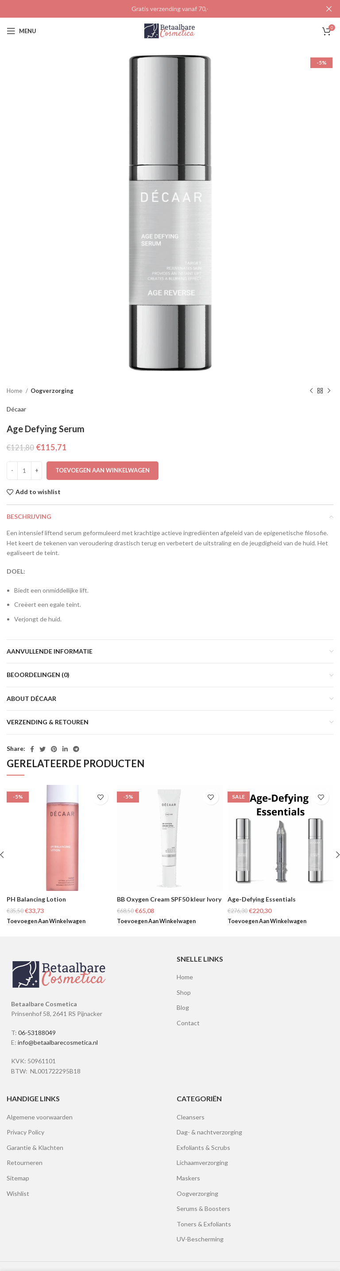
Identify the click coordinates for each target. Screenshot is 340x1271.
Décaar (16, 408)
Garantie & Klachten (35, 1146)
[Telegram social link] (76, 747)
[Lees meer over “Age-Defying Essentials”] (267, 920)
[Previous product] (311, 389)
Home (15, 389)
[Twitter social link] (42, 747)
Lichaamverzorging (202, 1161)
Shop (184, 991)
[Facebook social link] (32, 747)
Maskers (188, 1177)
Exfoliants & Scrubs (203, 1146)
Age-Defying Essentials (262, 898)
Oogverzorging (52, 389)
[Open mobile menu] (21, 30)
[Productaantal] (24, 469)
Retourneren (24, 1161)
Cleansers (191, 1115)
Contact (188, 1021)
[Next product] (329, 389)
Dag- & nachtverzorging (209, 1131)
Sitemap (18, 1177)
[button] (46, 920)
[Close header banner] (329, 9)
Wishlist (18, 1192)
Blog (183, 1006)
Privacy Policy (25, 1131)
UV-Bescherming (200, 1238)
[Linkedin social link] (65, 747)
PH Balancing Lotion (36, 898)
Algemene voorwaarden (40, 1115)
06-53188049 (37, 1031)
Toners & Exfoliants (204, 1222)
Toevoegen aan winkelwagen (102, 468)
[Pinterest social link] (54, 747)
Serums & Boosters (203, 1207)
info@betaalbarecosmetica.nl (58, 1041)
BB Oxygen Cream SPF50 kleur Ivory (169, 898)
